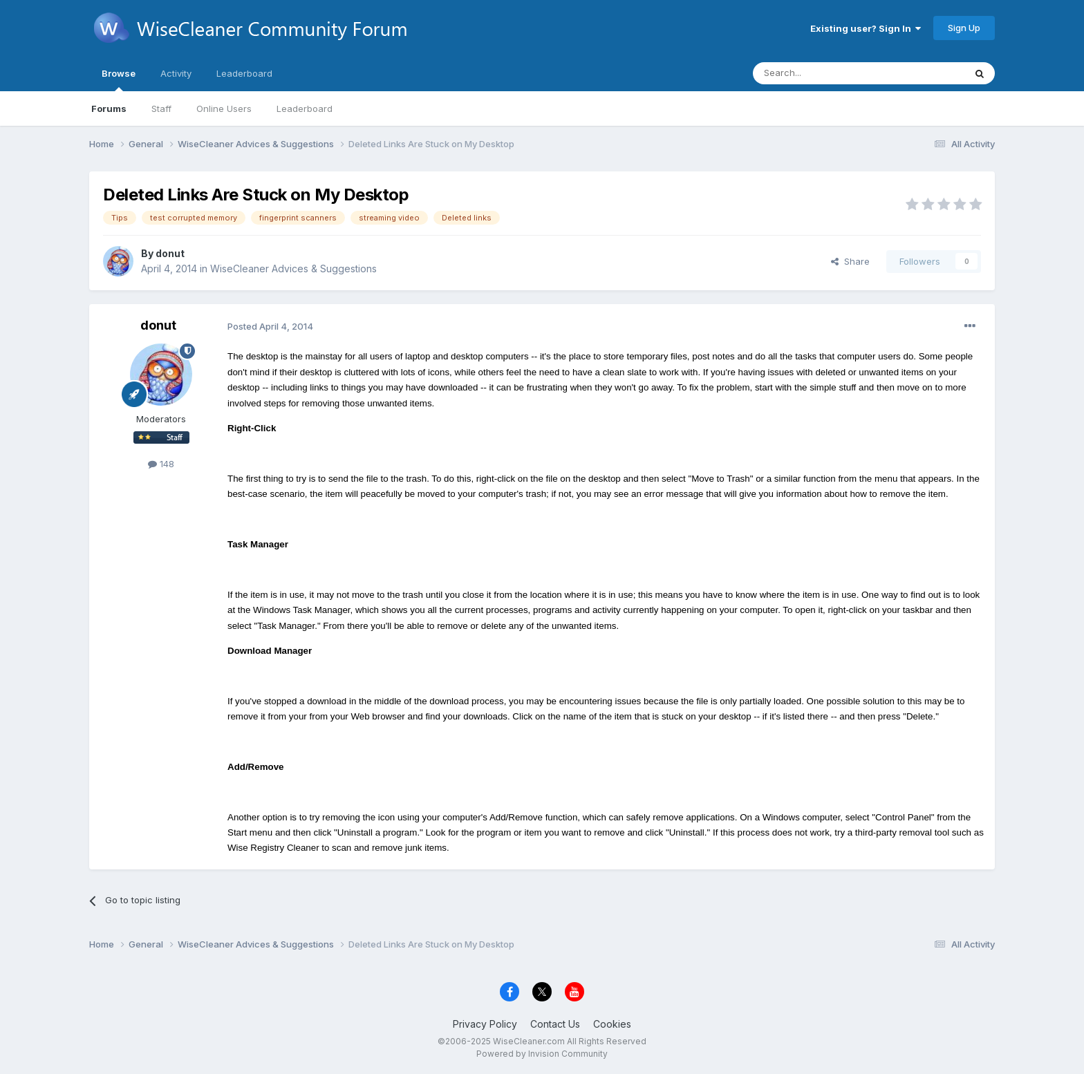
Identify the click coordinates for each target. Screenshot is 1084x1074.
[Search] (823, 73)
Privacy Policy (485, 1024)
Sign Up (964, 27)
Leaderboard (305, 108)
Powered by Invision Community (542, 1053)
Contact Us (555, 1024)
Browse (119, 79)
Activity (175, 73)
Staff (161, 108)
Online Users (224, 108)
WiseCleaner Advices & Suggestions (293, 268)
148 (161, 463)
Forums (109, 108)
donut (170, 253)
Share (850, 261)
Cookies (612, 1024)
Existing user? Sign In (865, 28)
